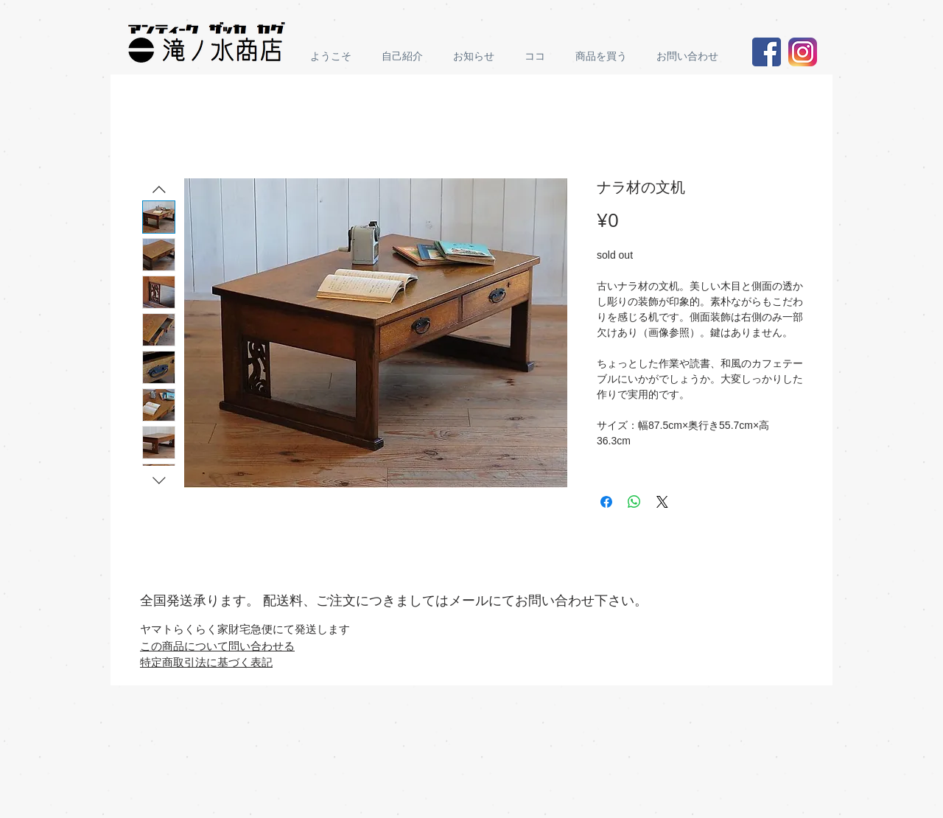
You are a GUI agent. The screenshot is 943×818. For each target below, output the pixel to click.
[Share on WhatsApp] (634, 502)
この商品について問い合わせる (217, 645)
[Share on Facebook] (606, 502)
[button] (604, 56)
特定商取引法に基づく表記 (206, 661)
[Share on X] (662, 502)
